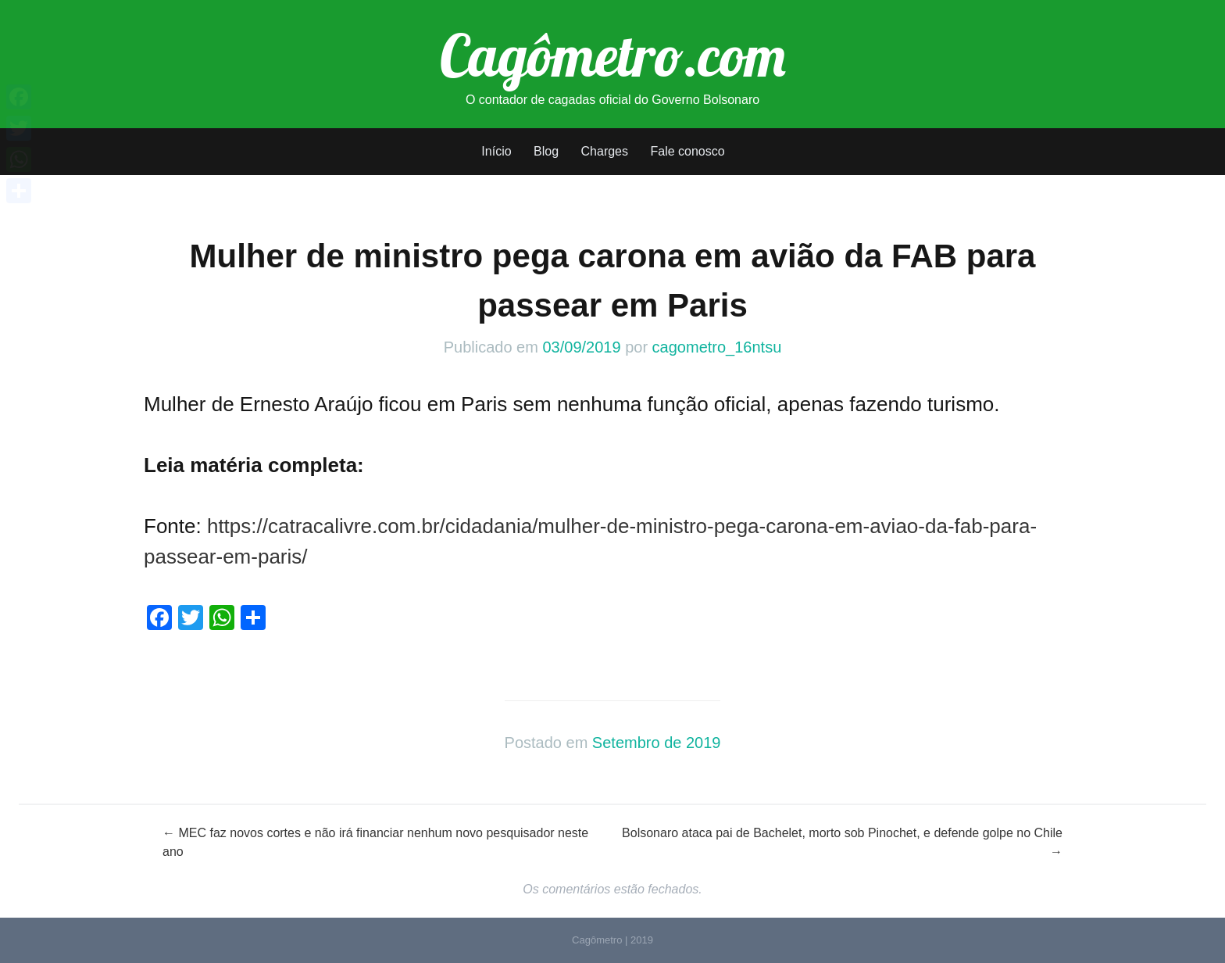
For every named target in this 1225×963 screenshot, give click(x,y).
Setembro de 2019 (656, 742)
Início (496, 151)
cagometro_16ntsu (717, 347)
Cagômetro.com (613, 55)
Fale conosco (687, 151)
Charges (604, 151)
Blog (546, 151)
